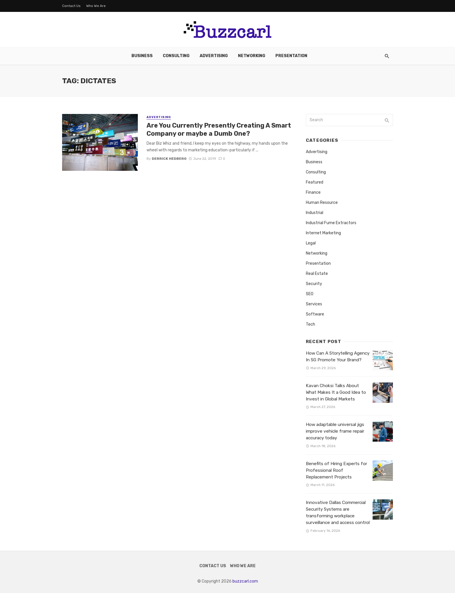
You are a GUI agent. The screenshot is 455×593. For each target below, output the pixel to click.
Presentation (291, 55)
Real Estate (317, 273)
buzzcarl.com (245, 581)
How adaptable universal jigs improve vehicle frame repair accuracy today (335, 431)
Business (142, 55)
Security (314, 283)
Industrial (314, 212)
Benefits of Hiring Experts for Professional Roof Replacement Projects (336, 470)
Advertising (214, 55)
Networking (251, 55)
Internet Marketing (323, 233)
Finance (313, 192)
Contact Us (71, 6)
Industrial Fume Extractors (331, 222)
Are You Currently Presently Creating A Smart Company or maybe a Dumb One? (219, 129)
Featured (314, 182)
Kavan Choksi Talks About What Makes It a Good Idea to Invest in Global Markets (336, 392)
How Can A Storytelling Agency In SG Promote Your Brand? (337, 356)
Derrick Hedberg (169, 159)
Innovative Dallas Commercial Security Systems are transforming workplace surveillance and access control (338, 512)
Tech (310, 324)
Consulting (176, 55)
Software (315, 314)
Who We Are (96, 6)
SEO (309, 293)
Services (314, 304)
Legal (311, 243)
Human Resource (322, 202)
